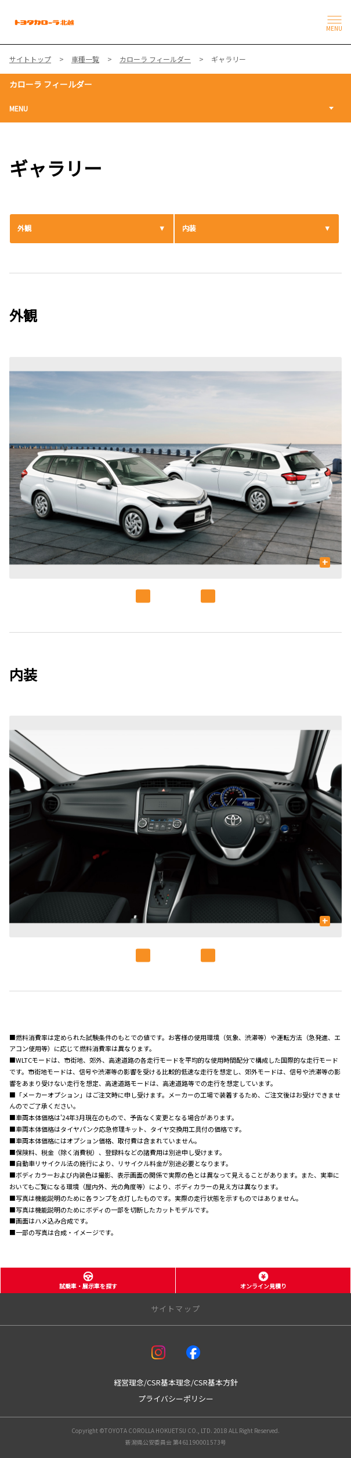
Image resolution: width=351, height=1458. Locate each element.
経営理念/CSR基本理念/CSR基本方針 (176, 1382)
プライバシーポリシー (176, 1398)
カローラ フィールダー (50, 84)
